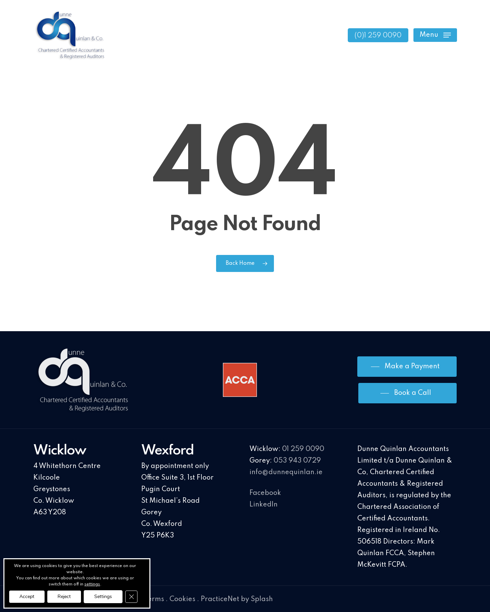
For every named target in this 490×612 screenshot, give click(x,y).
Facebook (265, 493)
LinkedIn (263, 504)
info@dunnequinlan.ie (286, 472)
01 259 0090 (303, 449)
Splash (262, 599)
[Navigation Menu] (435, 35)
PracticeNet (220, 599)
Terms (154, 599)
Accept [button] (26, 596)
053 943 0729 (297, 460)
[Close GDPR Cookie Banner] (131, 597)
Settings (103, 596)
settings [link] (92, 584)
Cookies (182, 599)
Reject (64, 596)
